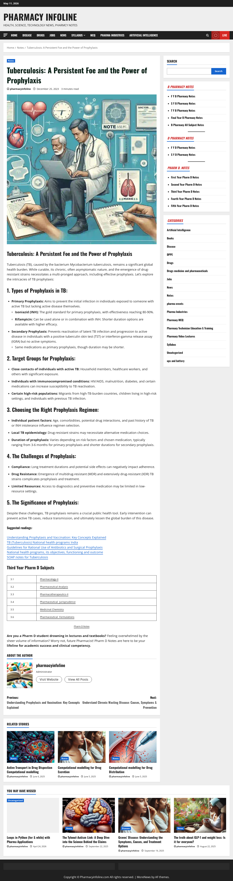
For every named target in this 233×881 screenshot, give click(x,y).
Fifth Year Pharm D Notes (185, 206)
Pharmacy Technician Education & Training (190, 328)
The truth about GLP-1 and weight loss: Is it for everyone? (199, 839)
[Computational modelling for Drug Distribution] (133, 747)
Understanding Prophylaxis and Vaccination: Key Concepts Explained (56, 537)
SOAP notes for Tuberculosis (27, 557)
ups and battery (175, 361)
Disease (27, 35)
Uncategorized (175, 353)
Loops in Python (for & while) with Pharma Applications (28, 839)
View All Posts (78, 679)
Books (170, 238)
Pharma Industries (112, 35)
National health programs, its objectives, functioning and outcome (55, 552)
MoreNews (144, 877)
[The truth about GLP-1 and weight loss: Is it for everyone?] (200, 815)
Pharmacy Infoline (40, 16)
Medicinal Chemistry (52, 609)
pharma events (175, 304)
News (63, 35)
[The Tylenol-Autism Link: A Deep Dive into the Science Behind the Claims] (88, 815)
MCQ (92, 35)
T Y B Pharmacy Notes (183, 110)
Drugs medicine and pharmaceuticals (187, 271)
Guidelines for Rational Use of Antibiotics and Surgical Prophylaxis (55, 547)
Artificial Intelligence (143, 35)
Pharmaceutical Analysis (54, 586)
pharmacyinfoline (20, 89)
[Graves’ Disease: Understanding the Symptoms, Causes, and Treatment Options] (144, 815)
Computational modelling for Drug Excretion (79, 769)
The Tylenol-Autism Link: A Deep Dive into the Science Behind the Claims (85, 839)
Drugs (40, 35)
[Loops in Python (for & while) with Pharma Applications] (33, 815)
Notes (11, 60)
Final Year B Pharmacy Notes (187, 118)
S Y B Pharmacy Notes (183, 103)
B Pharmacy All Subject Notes (187, 125)
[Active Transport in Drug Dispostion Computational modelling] (30, 747)
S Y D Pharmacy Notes (183, 155)
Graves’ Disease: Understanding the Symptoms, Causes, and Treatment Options (140, 841)
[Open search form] (207, 35)
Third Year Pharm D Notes (185, 191)
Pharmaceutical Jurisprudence (58, 601)
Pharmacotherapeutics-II (54, 594)
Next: (119, 702)
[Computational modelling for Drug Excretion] (81, 747)
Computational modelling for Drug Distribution (130, 769)
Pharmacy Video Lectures (181, 336)
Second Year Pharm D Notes (186, 184)
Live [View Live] (219, 35)
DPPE (170, 254)
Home (14, 35)
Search (172, 61)
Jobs (52, 35)
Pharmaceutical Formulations (57, 617)
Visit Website (49, 679)
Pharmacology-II (49, 579)
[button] (5, 35)
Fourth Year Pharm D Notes (186, 199)
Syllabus (77, 35)
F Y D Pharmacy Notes (183, 147)
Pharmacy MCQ (175, 320)
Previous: (44, 702)
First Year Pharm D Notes (185, 177)
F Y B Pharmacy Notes (183, 96)
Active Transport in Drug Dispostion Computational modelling (29, 769)
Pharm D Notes (81, 626)
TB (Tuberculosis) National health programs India (42, 542)
